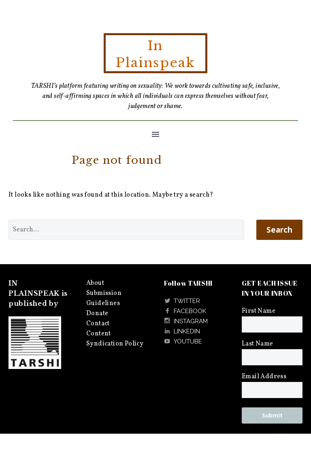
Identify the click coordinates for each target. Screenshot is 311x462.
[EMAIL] (272, 390)
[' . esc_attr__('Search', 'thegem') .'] (126, 230)
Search (279, 230)
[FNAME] (272, 324)
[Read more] (182, 301)
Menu (155, 134)
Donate (97, 313)
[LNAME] (272, 357)
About (95, 283)
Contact (98, 323)
